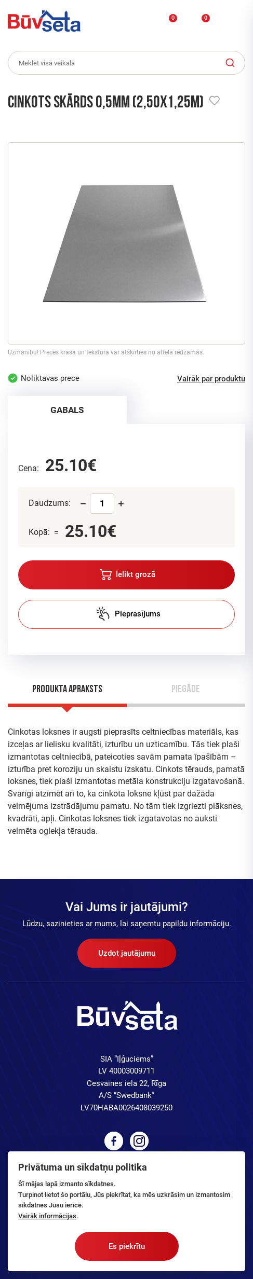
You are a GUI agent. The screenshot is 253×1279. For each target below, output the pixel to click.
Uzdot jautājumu (126, 953)
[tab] (67, 410)
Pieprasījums (128, 614)
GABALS (67, 410)
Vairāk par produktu (211, 378)
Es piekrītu (127, 1246)
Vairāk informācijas (47, 1216)
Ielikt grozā (127, 575)
